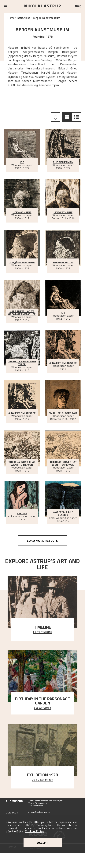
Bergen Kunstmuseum (46, 18)
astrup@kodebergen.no (39, 812)
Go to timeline (42, 632)
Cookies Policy (34, 832)
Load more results (42, 540)
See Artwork (42, 708)
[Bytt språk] (78, 6)
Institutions (23, 18)
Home (11, 18)
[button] (67, 117)
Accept (42, 842)
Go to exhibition (42, 779)
